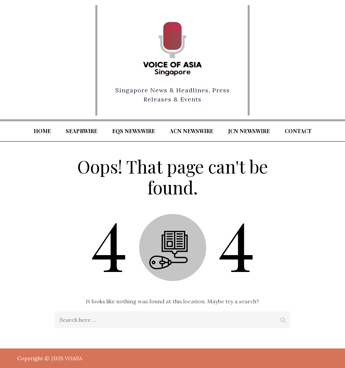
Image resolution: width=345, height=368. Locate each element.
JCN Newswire (249, 130)
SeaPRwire (81, 130)
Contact (298, 130)
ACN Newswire (191, 130)
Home (42, 130)
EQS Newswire (133, 130)
